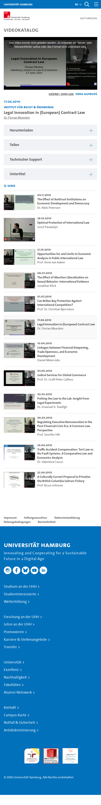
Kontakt (10, 707)
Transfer (10, 647)
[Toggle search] (86, 4)
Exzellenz (11, 669)
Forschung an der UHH (21, 616)
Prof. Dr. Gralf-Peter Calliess (55, 379)
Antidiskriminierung (20, 730)
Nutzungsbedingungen (17, 522)
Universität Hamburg (18, 4)
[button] (76, 4)
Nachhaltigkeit (15, 677)
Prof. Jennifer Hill (48, 435)
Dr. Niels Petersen (48, 208)
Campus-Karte (15, 715)
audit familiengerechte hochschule (32, 754)
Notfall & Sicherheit (19, 722)
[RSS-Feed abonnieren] (5, 186)
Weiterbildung (15, 601)
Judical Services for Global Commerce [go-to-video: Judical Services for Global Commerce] (61, 375)
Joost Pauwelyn (47, 227)
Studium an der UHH (20, 586)
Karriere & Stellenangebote (25, 639)
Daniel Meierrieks (48, 360)
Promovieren (14, 631)
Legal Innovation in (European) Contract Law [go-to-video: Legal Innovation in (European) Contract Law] (66, 324)
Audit (47, 750)
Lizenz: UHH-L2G (61, 93)
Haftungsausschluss (35, 518)
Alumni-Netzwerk (18, 692)
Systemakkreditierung (89, 750)
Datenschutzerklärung (67, 518)
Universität (12, 662)
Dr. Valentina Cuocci (50, 462)
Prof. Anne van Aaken (51, 262)
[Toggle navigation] (96, 4)
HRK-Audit (69, 750)
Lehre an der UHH (18, 624)
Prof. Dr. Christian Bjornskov (55, 309)
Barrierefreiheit (47, 522)
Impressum (10, 518)
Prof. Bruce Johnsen (50, 485)
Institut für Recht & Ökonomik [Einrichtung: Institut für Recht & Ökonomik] (29, 107)
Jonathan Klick (46, 286)
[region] (50, 130)
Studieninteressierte (20, 594)
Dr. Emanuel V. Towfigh (52, 407)
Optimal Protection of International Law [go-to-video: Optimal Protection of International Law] (63, 223)
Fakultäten (12, 684)
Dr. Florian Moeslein (17, 118)
